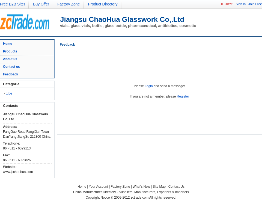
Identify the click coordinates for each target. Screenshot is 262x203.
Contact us (11, 67)
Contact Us (176, 187)
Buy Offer (41, 4)
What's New (141, 187)
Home (7, 44)
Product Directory (102, 4)
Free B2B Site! (12, 4)
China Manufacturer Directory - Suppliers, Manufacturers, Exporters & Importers (131, 192)
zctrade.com (139, 197)
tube (9, 93)
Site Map (159, 187)
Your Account (98, 187)
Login (149, 86)
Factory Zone (68, 4)
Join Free (255, 4)
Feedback (10, 74)
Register (183, 96)
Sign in (241, 4)
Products (10, 51)
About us (10, 59)
